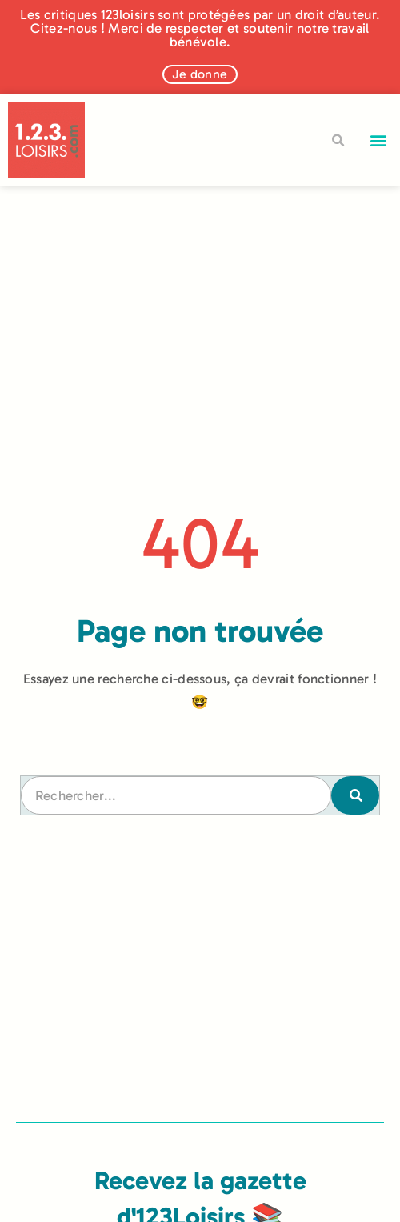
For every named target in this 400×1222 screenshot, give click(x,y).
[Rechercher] (355, 795)
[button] (379, 140)
